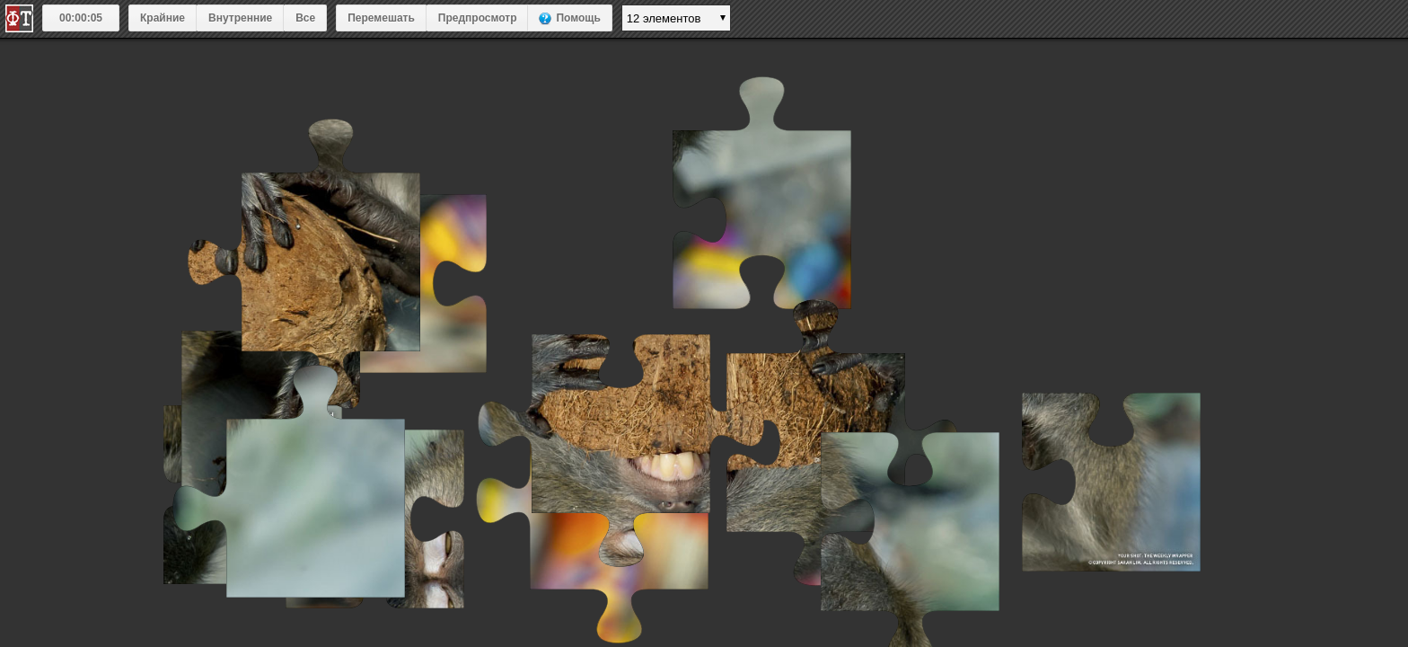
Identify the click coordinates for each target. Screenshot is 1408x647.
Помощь (578, 18)
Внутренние (240, 18)
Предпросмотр (477, 18)
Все (305, 18)
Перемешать (381, 18)
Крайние (162, 18)
